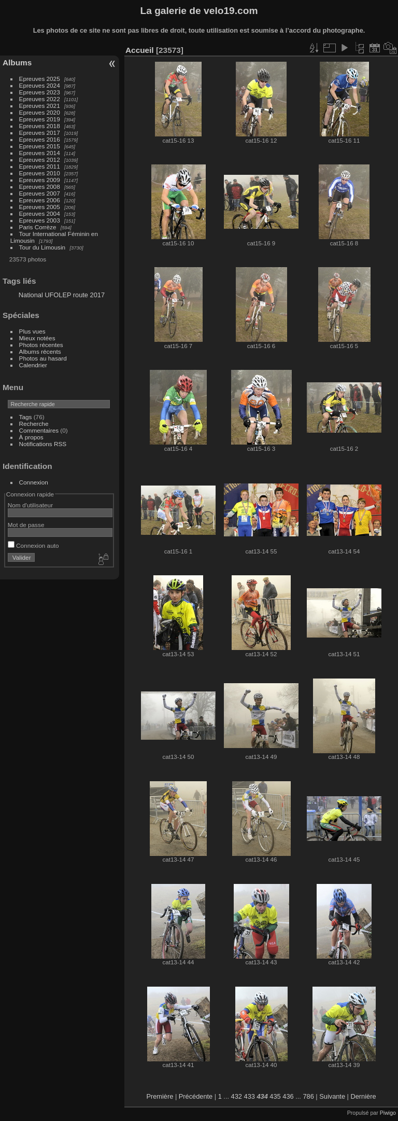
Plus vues (32, 331)
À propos (31, 437)
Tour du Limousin (42, 247)
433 (249, 1096)
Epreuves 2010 (39, 173)
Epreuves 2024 (39, 85)
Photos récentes (41, 344)
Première (159, 1096)
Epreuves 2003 (39, 220)
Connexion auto (33, 545)
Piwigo (388, 1113)
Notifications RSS (43, 443)
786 (308, 1096)
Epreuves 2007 (39, 193)
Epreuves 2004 (39, 213)
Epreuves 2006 (39, 200)
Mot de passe (26, 524)
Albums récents (40, 351)
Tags (25, 416)
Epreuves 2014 (39, 152)
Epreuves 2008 (39, 186)
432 (236, 1096)
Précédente (195, 1096)
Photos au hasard (43, 358)
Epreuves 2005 (39, 206)
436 (287, 1096)
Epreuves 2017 (39, 132)
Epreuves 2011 (39, 166)
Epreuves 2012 (39, 159)
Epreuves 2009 (39, 179)
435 (274, 1096)
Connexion (33, 482)
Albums (17, 62)
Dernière (363, 1096)
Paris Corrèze (37, 227)
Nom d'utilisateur (30, 505)
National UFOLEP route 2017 (62, 295)
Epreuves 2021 (39, 105)
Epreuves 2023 (39, 92)
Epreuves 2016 (39, 139)
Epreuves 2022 (39, 98)
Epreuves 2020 (39, 112)
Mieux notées (37, 338)
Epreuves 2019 (39, 119)
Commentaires (39, 430)
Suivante (332, 1096)
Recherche (34, 423)
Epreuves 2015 (39, 146)
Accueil (139, 50)
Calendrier (33, 365)
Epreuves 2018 (39, 125)
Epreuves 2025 (39, 78)
